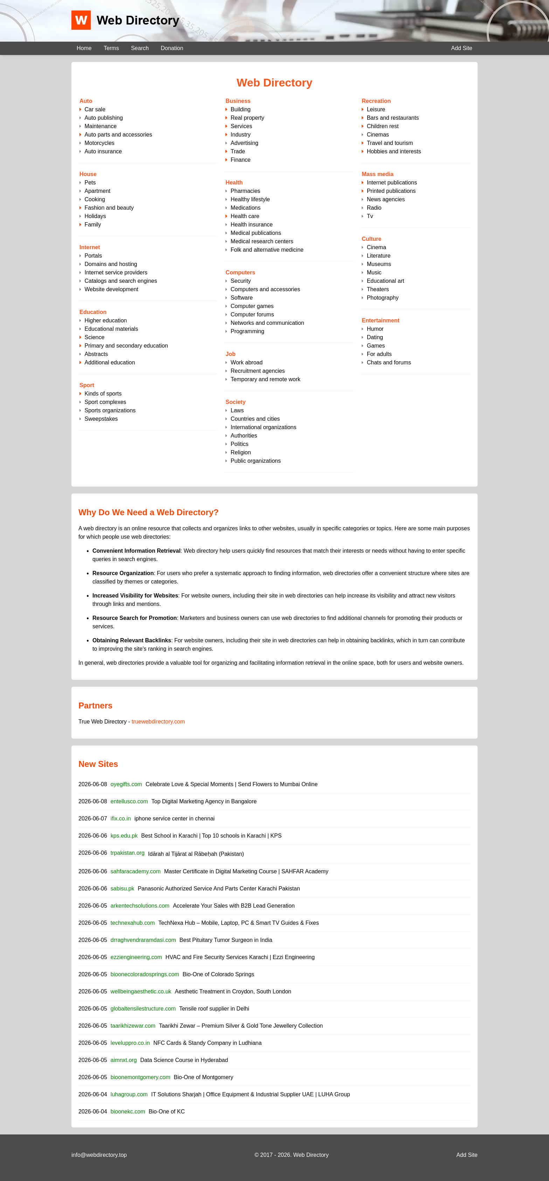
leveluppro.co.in (130, 1043)
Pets (90, 183)
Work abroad (247, 362)
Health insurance (252, 225)
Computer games (252, 306)
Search (140, 48)
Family (92, 225)
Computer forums (252, 314)
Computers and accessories (265, 289)
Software (242, 298)
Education (92, 312)
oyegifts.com (126, 784)
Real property (247, 118)
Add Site (461, 48)
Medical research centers (262, 241)
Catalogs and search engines (120, 281)
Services (241, 126)
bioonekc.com (128, 1111)
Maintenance (100, 126)
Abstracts (96, 354)
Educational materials (111, 329)
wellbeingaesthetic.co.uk (141, 991)
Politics (240, 444)
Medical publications (256, 233)
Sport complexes (105, 402)
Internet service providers (115, 272)
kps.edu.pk (124, 836)
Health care (245, 216)
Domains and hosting (110, 264)
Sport (86, 385)
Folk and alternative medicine (267, 250)
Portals (93, 256)
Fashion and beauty (109, 208)
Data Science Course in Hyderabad (184, 1060)
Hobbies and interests (394, 151)
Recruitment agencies (258, 371)
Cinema (376, 247)
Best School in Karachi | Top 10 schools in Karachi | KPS (211, 836)
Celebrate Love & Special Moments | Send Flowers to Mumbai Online (232, 784)
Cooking (94, 199)
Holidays (95, 216)
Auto (85, 101)
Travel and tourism (390, 143)
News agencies (386, 199)
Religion (241, 452)
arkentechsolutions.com (140, 906)
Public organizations (256, 461)
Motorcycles (99, 143)
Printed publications (391, 191)
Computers (240, 272)
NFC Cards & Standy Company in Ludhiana (207, 1043)
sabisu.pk (122, 889)
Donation (172, 48)
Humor (375, 329)
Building (241, 109)
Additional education (109, 362)
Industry (241, 135)
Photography (383, 298)
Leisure (376, 109)
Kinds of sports (102, 394)
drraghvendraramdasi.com (143, 940)
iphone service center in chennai (174, 819)
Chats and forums (389, 362)
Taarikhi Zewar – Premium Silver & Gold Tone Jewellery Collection (241, 1026)
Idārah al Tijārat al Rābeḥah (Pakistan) (196, 854)
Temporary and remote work (265, 379)
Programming (247, 331)
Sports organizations (109, 410)
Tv (370, 216)
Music (374, 272)
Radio (374, 208)
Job (230, 354)
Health (234, 183)
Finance (241, 160)
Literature (379, 256)
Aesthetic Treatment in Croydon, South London (233, 991)
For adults (379, 354)
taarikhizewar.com (133, 1026)
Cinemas (378, 135)
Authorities (244, 436)
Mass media (378, 174)
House (88, 174)
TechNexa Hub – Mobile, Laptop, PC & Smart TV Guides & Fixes (238, 923)
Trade (238, 151)
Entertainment (380, 320)
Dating (375, 337)
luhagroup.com (129, 1094)
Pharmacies (245, 191)
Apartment (97, 191)
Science (94, 337)
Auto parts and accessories (118, 135)
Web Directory (311, 1155)
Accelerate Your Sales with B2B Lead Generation (234, 906)
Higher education (105, 320)
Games (376, 346)
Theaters (378, 289)
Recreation (376, 101)
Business (237, 101)
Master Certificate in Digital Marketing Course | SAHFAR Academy (246, 871)
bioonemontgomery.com (140, 1077)
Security (241, 281)
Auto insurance (103, 151)
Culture (371, 239)
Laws (237, 410)
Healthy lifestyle (250, 199)
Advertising (244, 143)
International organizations (264, 427)
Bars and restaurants (393, 118)
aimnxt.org (124, 1060)
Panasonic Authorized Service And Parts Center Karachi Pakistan (219, 889)
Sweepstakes (101, 419)
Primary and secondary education (126, 346)
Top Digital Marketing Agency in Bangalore (204, 801)
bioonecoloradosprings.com (145, 974)
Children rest (383, 126)
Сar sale (94, 109)
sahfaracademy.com (136, 871)
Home (84, 48)
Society (235, 402)
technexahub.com (133, 923)
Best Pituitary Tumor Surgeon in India (226, 940)
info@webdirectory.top (99, 1155)
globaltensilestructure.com (143, 1009)
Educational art (385, 281)
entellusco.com (129, 801)
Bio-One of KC (167, 1111)
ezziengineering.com (136, 957)
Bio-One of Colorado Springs (219, 974)
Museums (379, 264)
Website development (111, 289)
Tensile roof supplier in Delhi (214, 1009)
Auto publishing (103, 118)
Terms (111, 48)
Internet (89, 247)
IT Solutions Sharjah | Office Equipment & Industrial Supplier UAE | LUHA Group (250, 1094)
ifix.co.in (121, 819)
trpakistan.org (128, 853)
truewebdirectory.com (158, 722)
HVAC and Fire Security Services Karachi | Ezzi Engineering (240, 957)
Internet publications (392, 183)
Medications (245, 208)
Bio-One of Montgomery (203, 1077)
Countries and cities (255, 419)
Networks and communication (267, 323)
